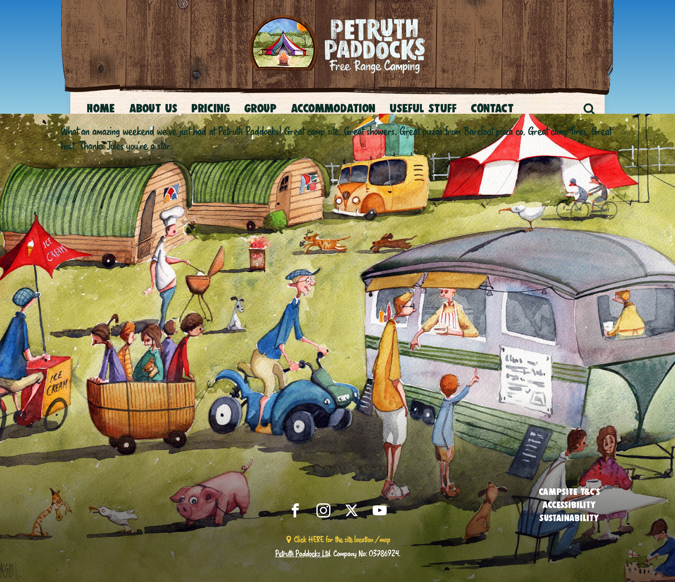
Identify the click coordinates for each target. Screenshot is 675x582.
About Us (153, 108)
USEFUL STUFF (423, 108)
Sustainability (569, 517)
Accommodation (333, 108)
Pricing (210, 108)
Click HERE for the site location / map (342, 539)
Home (101, 108)
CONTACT (492, 108)
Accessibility (569, 504)
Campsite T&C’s (569, 491)
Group (260, 108)
